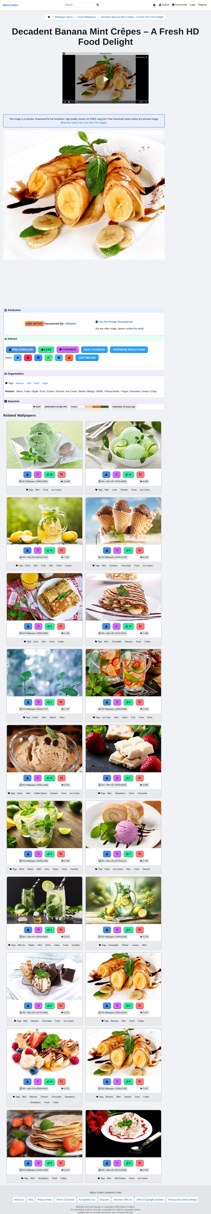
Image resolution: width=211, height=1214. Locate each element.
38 (49, 474)
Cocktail (74, 869)
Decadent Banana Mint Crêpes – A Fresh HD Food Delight (132, 17)
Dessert (60, 391)
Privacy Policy (44, 1199)
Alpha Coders (10, 5)
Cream (50, 391)
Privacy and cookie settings (182, 1199)
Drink (27, 565)
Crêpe (61, 641)
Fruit (42, 391)
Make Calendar (94, 349)
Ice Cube (106, 717)
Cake (27, 391)
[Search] (97, 4)
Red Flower (120, 1178)
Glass (124, 717)
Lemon (68, 565)
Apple (35, 391)
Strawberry (120, 793)
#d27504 (96, 407)
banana (20, 383)
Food (45, 490)
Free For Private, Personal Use (116, 322)
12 (49, 778)
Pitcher (125, 945)
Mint (38, 490)
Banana (129, 641)
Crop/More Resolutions (129, 349)
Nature (53, 717)
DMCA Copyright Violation (150, 1199)
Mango (90, 391)
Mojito (30, 869)
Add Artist (34, 323)
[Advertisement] (84, 283)
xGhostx (70, 323)
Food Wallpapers (87, 17)
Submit (164, 4)
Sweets (127, 1097)
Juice (35, 641)
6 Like (46, 349)
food (36, 383)
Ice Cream (71, 391)
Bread (82, 391)
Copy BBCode (87, 357)
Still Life (21, 945)
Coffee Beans (40, 793)
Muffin (99, 391)
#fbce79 (88, 407)
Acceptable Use (87, 1199)
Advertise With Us (122, 1199)
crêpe (45, 383)
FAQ (30, 1199)
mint (29, 383)
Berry (19, 391)
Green (35, 717)
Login (192, 4)
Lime (114, 490)
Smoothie (135, 391)
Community (179, 4)
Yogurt (124, 391)
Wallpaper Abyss (64, 17)
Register (202, 4)
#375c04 (104, 407)
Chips (153, 391)
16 (49, 550)
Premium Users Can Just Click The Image (84, 122)
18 (128, 474)
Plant (62, 717)
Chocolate (126, 565)
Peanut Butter (112, 391)
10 (128, 626)
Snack (145, 391)
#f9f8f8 (81, 407)
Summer (114, 565)
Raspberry (70, 1097)
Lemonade (113, 945)
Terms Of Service (65, 1199)
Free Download (21, 349)
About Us (19, 1199)
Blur (51, 565)
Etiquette (104, 1199)
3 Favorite (67, 349)
